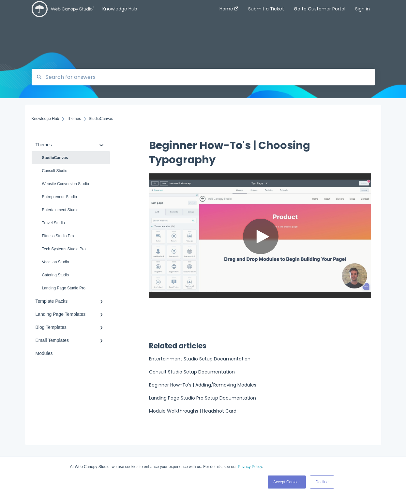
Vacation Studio (55, 262)
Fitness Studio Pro (58, 236)
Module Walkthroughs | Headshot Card (192, 411)
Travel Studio (53, 223)
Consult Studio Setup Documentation (192, 372)
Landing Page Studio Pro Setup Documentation (202, 398)
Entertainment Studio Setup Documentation (199, 359)
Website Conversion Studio (65, 184)
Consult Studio (55, 170)
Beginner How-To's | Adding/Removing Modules (202, 385)
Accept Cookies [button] (286, 482)
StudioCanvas (55, 157)
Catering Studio (55, 275)
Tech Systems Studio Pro (64, 249)
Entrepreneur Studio (59, 197)
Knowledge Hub (119, 9)
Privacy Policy (250, 466)
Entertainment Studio (60, 210)
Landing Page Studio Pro (63, 288)
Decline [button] (321, 482)
